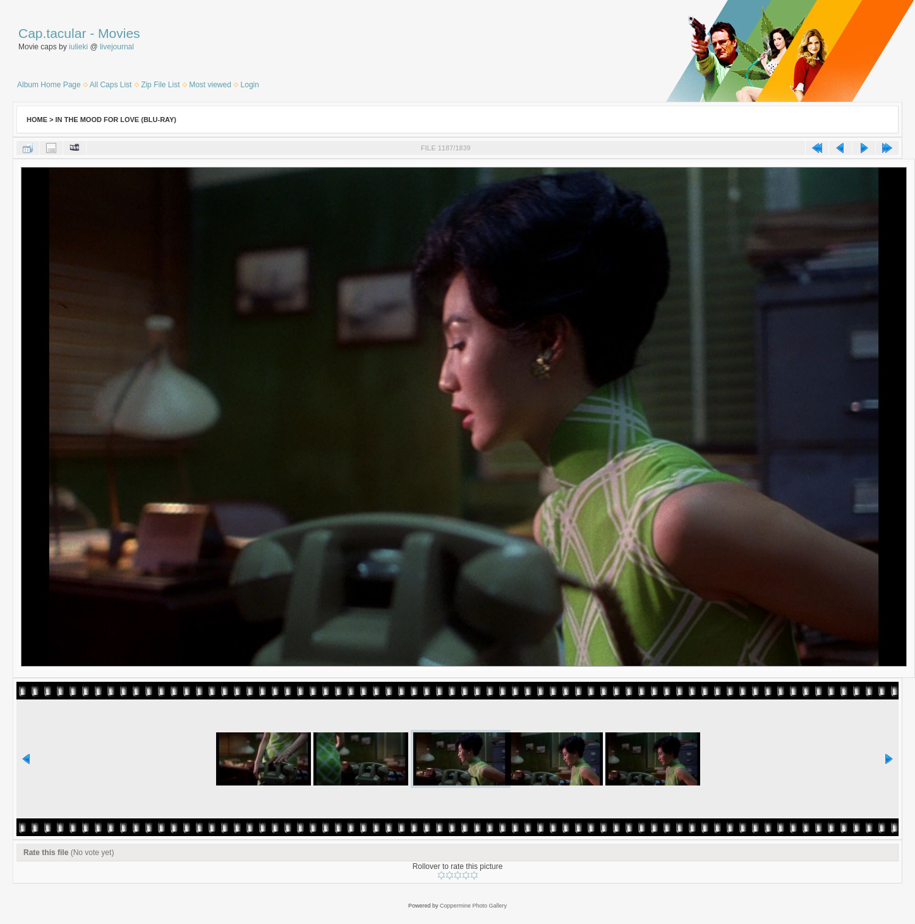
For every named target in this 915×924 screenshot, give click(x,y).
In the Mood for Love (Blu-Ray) (116, 119)
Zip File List (160, 84)
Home (37, 119)
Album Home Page (49, 84)
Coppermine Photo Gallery (473, 905)
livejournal (117, 46)
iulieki (78, 46)
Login (250, 84)
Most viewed (210, 84)
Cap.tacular (52, 33)
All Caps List (111, 84)
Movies (119, 33)
